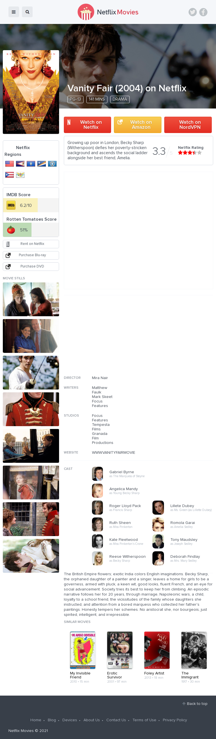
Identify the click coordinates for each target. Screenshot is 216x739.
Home (35, 720)
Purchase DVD (32, 266)
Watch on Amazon (141, 125)
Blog (52, 720)
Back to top (197, 704)
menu (13, 11)
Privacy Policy (175, 720)
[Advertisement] (171, 339)
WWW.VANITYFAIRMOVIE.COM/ (119, 453)
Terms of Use (144, 720)
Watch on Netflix (91, 125)
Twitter (192, 12)
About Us (92, 720)
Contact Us (116, 720)
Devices (69, 720)
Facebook (203, 12)
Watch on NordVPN (190, 125)
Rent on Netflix (32, 244)
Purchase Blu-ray (32, 255)
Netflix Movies (21, 731)
